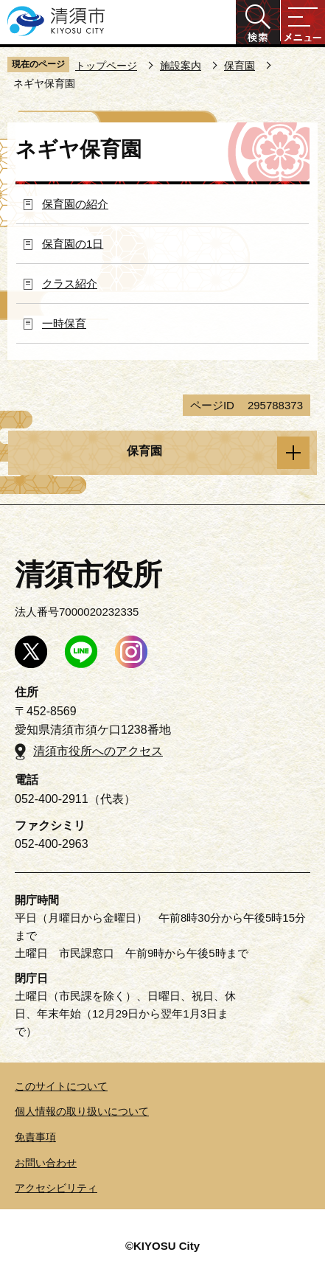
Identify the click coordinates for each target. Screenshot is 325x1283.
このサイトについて (61, 1086)
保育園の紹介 (75, 204)
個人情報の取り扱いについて (82, 1111)
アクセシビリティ (56, 1188)
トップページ (106, 66)
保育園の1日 (72, 243)
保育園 (239, 66)
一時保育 (64, 323)
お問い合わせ (46, 1163)
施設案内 (180, 66)
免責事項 (35, 1137)
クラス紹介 (69, 283)
